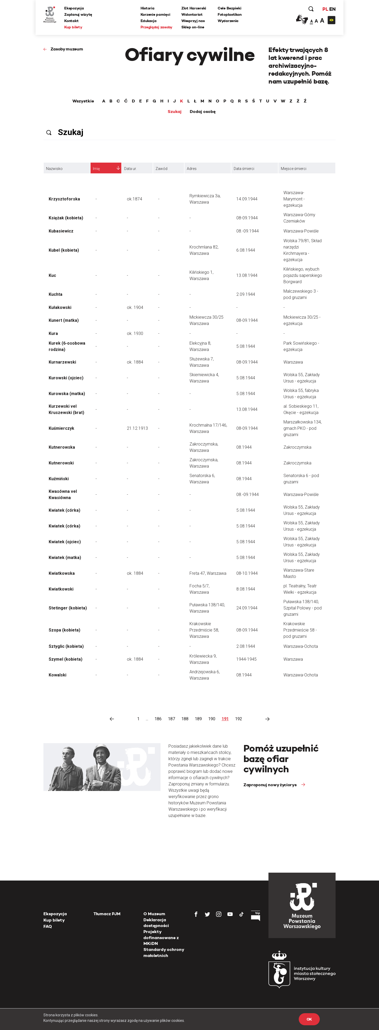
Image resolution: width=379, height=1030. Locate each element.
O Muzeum (154, 914)
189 (198, 718)
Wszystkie (83, 101)
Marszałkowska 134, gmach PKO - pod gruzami (302, 428)
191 (225, 718)
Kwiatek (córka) (64, 510)
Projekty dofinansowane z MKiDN (161, 937)
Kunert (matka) (64, 320)
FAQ (47, 926)
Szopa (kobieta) (64, 630)
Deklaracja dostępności (156, 922)
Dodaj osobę (203, 112)
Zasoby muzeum (67, 49)
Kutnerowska (62, 447)
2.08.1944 (245, 646)
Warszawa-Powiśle (301, 231)
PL (325, 9)
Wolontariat (192, 14)
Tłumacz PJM (107, 914)
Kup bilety (73, 27)
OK (309, 1019)
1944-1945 (246, 659)
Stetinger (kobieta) (68, 607)
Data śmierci (244, 169)
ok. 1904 (135, 307)
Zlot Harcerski (193, 8)
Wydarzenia (228, 20)
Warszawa (293, 362)
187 (171, 718)
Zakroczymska (297, 447)
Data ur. (130, 169)
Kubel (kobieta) (64, 250)
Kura (53, 333)
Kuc (52, 275)
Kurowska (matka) (67, 393)
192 (238, 718)
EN (332, 9)
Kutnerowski (61, 462)
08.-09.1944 (247, 231)
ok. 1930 (135, 333)
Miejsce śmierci (293, 169)
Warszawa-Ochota (300, 646)
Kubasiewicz (61, 231)
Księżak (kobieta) (66, 217)
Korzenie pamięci (155, 14)
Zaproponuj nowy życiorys (270, 785)
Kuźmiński (59, 478)
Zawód (161, 169)
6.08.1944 (245, 250)
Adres (192, 169)
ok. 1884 (135, 362)
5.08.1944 (245, 346)
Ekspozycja (74, 8)
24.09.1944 (246, 607)
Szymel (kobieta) (65, 659)
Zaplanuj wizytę (78, 14)
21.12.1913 (137, 428)
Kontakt (71, 20)
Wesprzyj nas (193, 20)
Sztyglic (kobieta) (66, 646)
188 (184, 718)
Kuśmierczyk (61, 428)
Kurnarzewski (62, 362)
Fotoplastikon (229, 14)
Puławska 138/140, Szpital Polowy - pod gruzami (302, 608)
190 (211, 718)
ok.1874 (134, 198)
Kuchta (55, 294)
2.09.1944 (245, 294)
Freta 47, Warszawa (208, 573)
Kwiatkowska (62, 573)
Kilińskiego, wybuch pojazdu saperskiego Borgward (302, 275)
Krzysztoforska (64, 198)
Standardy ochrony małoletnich (163, 952)
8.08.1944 (245, 589)
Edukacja (149, 20)
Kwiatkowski (61, 589)
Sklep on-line (192, 27)
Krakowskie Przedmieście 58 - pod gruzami (300, 630)
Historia (147, 8)
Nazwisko (54, 169)
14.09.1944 (246, 198)
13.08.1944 (246, 275)
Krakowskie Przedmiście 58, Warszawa (204, 630)
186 (158, 718)
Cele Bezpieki (229, 8)
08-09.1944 (247, 217)
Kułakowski (60, 307)
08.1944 (244, 447)
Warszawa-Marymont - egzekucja (294, 199)
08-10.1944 (247, 573)
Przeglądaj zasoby (156, 27)
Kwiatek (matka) (65, 557)
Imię (96, 169)
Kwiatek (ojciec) (65, 541)
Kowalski (57, 674)
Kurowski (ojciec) (66, 377)
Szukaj (175, 112)
